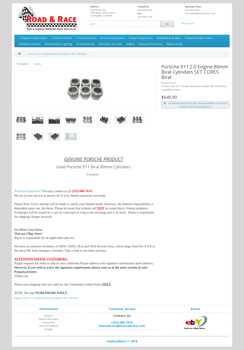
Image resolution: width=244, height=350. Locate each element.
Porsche (172, 82)
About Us (48, 315)
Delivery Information (48, 319)
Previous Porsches (150, 44)
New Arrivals (175, 44)
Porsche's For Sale (110, 44)
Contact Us (121, 316)
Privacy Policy (48, 322)
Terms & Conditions (48, 325)
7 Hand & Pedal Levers (198, 38)
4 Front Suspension (112, 38)
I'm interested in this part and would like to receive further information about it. (195, 104)
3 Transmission (86, 38)
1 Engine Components (33, 38)
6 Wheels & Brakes (168, 38)
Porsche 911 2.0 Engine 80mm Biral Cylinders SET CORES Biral (57, 53)
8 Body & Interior (30, 44)
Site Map (49, 329)
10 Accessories (85, 44)
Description (22, 63)
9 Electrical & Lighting (58, 44)
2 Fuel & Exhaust (61, 38)
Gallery (130, 44)
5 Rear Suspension (140, 38)
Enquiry (37, 63)
